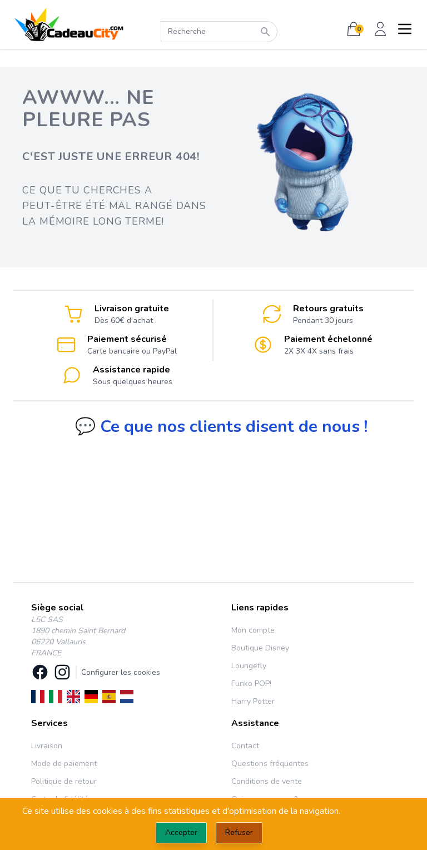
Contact (245, 745)
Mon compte (253, 630)
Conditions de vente (266, 781)
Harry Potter (253, 701)
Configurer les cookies (120, 672)
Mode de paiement (64, 763)
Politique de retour (64, 781)
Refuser (239, 832)
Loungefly (248, 665)
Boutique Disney (260, 648)
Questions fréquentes (270, 763)
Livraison (46, 745)
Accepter (181, 832)
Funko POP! (251, 683)
